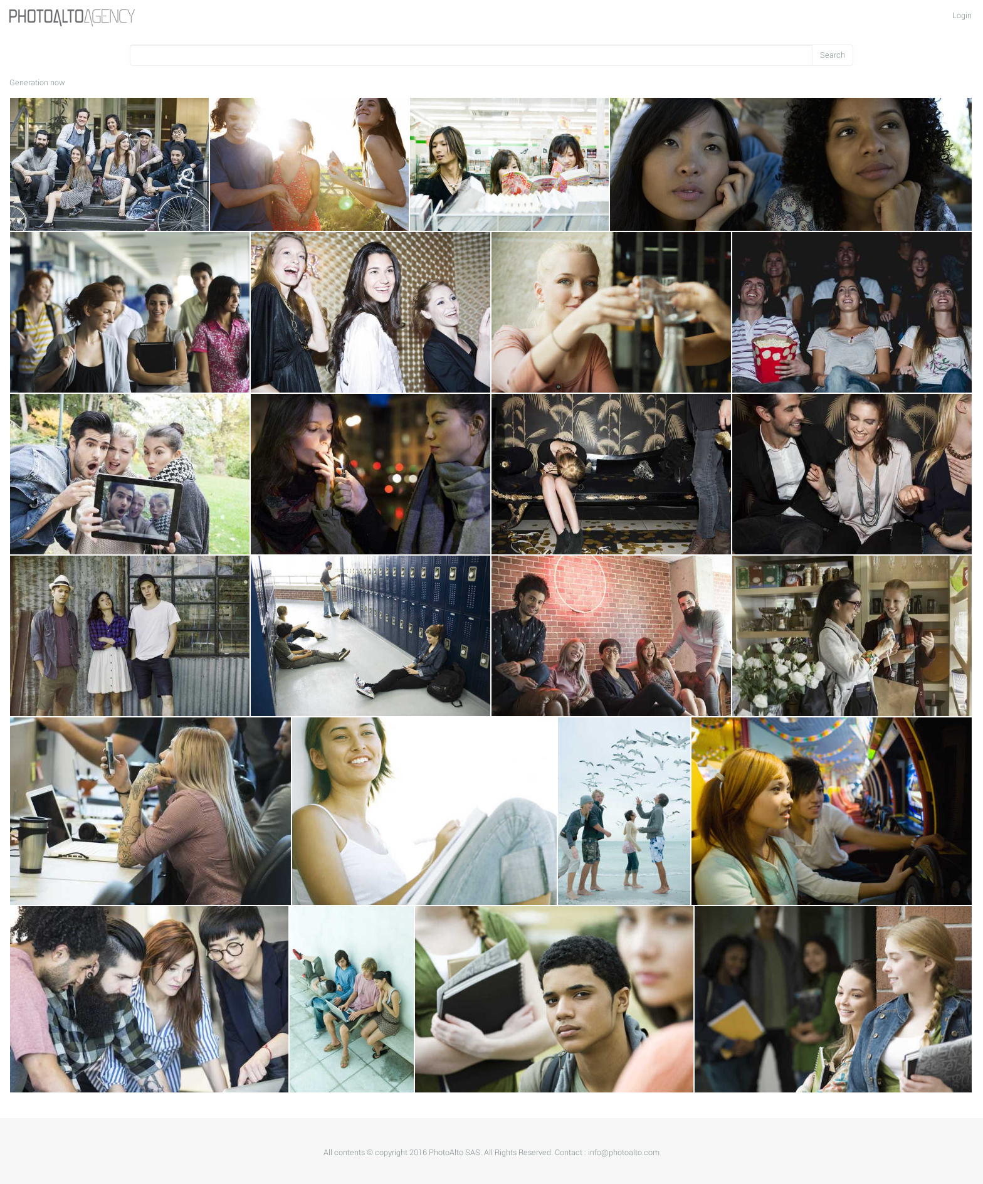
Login (962, 15)
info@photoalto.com (624, 1152)
